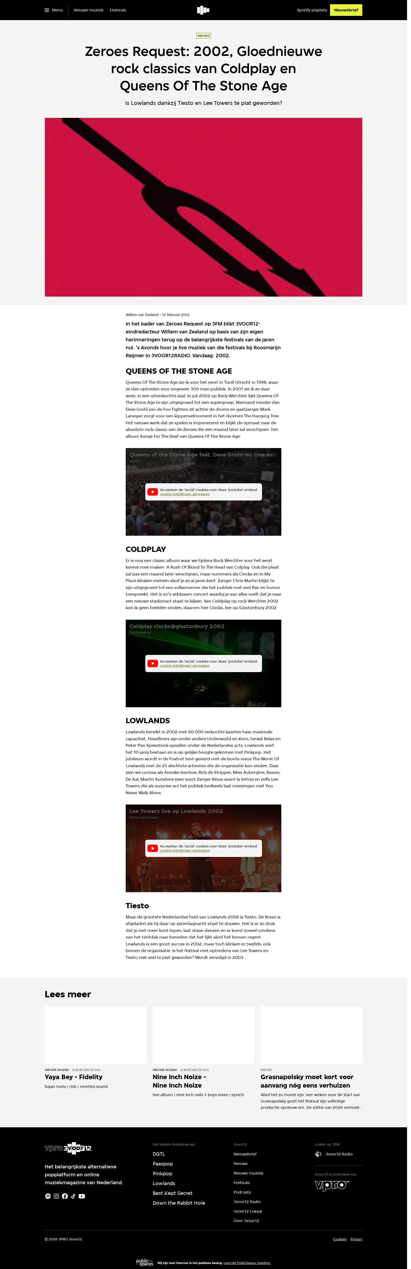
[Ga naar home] (203, 10)
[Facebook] (65, 1196)
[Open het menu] (54, 10)
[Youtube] (82, 1196)
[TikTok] (73, 1196)
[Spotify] (48, 1196)
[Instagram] (56, 1196)
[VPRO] (332, 1186)
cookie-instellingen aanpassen (185, 494)
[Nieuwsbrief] (346, 10)
